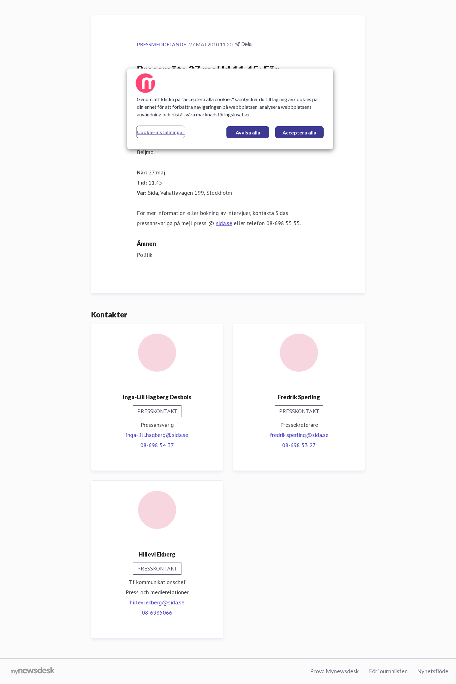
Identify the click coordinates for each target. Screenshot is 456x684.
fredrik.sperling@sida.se (299, 435)
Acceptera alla (299, 132)
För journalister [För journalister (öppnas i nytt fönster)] (388, 671)
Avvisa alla (248, 132)
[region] (230, 108)
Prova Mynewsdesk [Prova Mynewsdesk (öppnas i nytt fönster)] (334, 671)
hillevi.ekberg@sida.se (157, 602)
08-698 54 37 (157, 445)
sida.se (224, 223)
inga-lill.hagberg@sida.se (157, 435)
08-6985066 (157, 612)
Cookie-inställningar (161, 132)
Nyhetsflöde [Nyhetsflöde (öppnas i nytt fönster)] (432, 671)
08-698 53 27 (299, 445)
